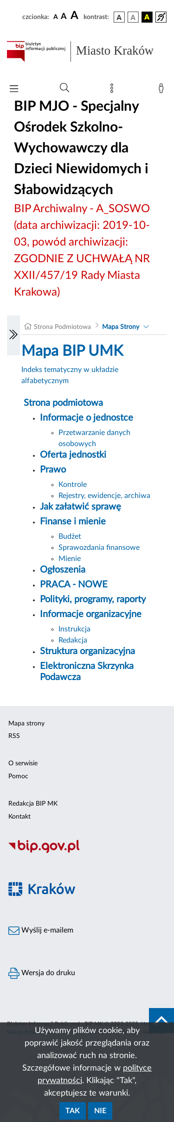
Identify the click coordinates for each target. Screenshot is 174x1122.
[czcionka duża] (76, 15)
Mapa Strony (120, 327)
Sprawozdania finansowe (99, 547)
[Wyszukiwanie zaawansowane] (64, 88)
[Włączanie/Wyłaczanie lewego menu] (13, 335)
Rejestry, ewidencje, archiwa (104, 495)
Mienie (69, 558)
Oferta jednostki (73, 455)
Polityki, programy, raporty (93, 599)
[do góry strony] (161, 1020)
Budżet (69, 536)
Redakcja (72, 640)
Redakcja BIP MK (33, 804)
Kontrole (72, 484)
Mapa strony (26, 723)
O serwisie (23, 763)
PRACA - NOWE (74, 584)
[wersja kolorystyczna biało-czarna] (133, 17)
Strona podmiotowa (63, 403)
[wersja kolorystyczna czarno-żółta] (147, 17)
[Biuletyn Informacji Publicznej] (87, 852)
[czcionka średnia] (64, 17)
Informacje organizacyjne (91, 614)
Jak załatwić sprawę (80, 506)
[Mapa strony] (113, 90)
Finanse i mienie (73, 521)
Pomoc (18, 776)
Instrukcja (74, 629)
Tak (72, 1111)
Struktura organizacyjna (87, 651)
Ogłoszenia (62, 569)
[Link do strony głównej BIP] (87, 51)
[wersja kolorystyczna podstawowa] (119, 17)
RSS (14, 736)
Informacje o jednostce (86, 417)
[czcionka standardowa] (55, 16)
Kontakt (19, 816)
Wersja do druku (41, 973)
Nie (100, 1111)
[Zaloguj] (163, 90)
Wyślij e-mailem (40, 930)
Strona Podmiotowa (62, 327)
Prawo (53, 469)
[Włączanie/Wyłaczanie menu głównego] (14, 89)
